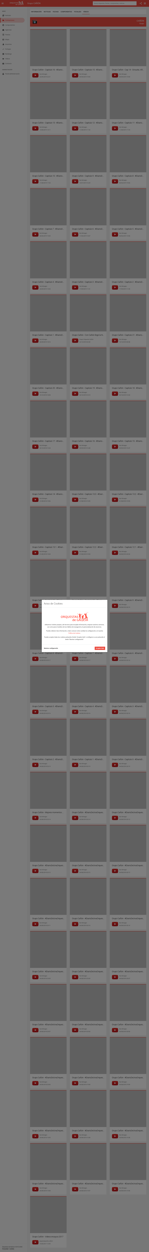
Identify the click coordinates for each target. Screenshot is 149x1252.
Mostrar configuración (51, 648)
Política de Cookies (74, 633)
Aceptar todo (100, 648)
